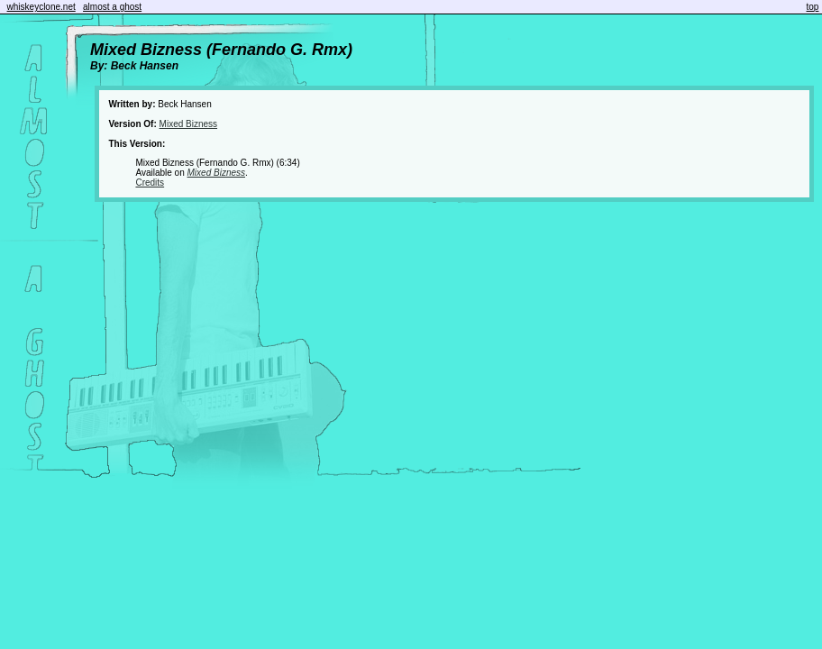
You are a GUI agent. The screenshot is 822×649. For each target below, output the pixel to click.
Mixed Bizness (188, 124)
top (813, 7)
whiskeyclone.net (41, 7)
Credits (149, 182)
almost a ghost (112, 7)
